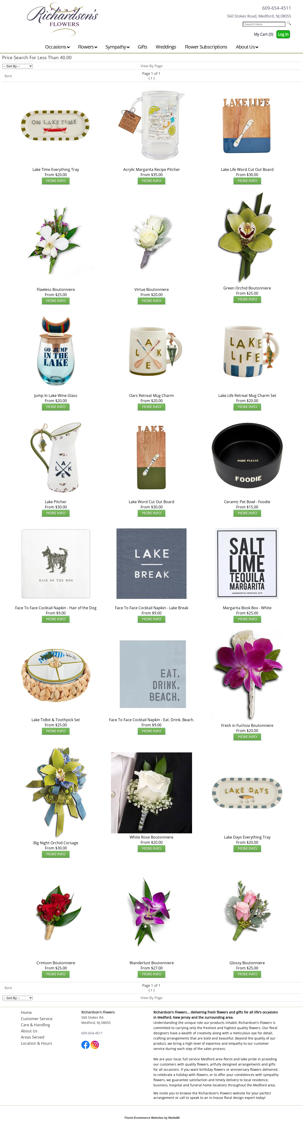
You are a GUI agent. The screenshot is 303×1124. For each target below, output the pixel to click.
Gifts (142, 47)
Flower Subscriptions (206, 47)
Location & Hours (36, 1043)
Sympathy (118, 47)
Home (26, 1012)
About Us (247, 47)
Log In (283, 34)
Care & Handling (35, 1024)
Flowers (87, 47)
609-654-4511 (276, 8)
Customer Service (36, 1018)
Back (8, 76)
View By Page (151, 65)
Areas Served (32, 1037)
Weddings (166, 47)
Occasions (57, 47)
